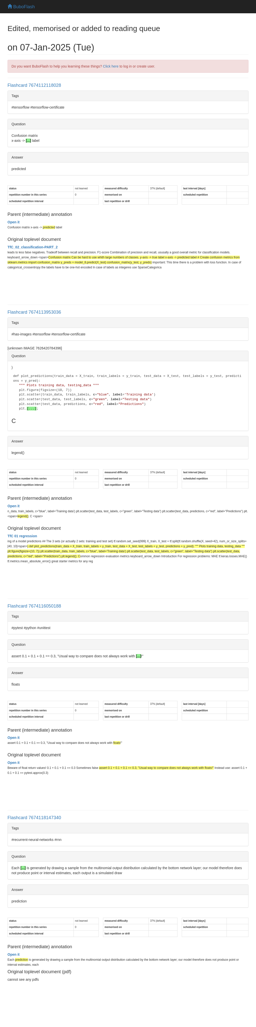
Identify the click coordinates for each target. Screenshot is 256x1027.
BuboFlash (21, 6)
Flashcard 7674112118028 (34, 85)
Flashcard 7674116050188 (34, 606)
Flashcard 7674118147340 (34, 817)
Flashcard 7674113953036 (34, 312)
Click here (110, 66)
